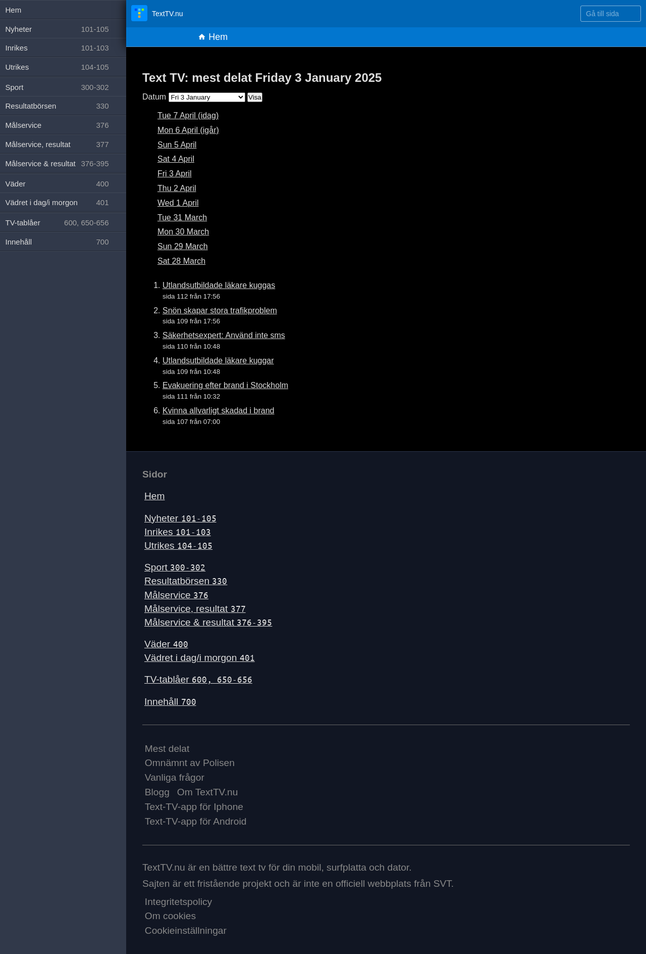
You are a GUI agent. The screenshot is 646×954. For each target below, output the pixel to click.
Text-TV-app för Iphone (194, 806)
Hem (213, 37)
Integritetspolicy (178, 901)
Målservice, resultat (195, 608)
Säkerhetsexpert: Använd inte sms (224, 335)
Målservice (176, 595)
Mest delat (167, 748)
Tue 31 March (182, 217)
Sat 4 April (175, 159)
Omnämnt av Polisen (190, 762)
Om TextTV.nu (207, 792)
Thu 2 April (176, 188)
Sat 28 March (181, 261)
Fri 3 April (174, 173)
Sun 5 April (176, 144)
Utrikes (178, 545)
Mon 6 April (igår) (188, 130)
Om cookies (170, 916)
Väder (166, 644)
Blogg (157, 792)
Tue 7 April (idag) (188, 115)
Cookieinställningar (186, 930)
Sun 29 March (182, 246)
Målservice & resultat (208, 622)
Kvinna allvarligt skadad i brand (218, 410)
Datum (154, 96)
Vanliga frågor (174, 777)
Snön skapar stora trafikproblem (220, 310)
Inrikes (177, 532)
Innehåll (170, 701)
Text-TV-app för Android (196, 821)
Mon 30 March (183, 231)
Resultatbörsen (185, 581)
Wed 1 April (178, 203)
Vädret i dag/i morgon (199, 657)
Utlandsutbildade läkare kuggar (218, 360)
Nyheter (180, 518)
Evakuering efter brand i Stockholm (225, 385)
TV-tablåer (198, 679)
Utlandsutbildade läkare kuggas (219, 285)
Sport (174, 567)
